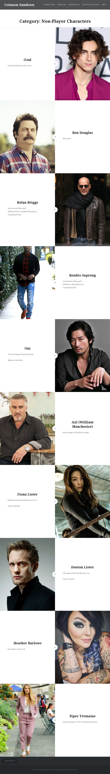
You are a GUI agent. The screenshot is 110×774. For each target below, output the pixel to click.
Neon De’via (74, 4)
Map (104, 4)
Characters (49, 4)
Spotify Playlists (90, 4)
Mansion (62, 4)
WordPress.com (71, 769)
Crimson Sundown (19, 5)
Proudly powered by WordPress (43, 769)
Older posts (10, 761)
